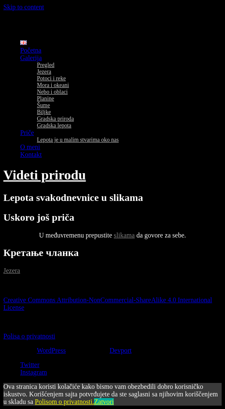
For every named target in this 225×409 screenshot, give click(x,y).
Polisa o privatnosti (29, 336)
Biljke (44, 112)
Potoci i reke (51, 78)
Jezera (44, 72)
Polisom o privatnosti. (64, 401)
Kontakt (31, 154)
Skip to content (23, 7)
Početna (31, 50)
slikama (124, 235)
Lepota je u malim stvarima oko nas (78, 140)
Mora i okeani (53, 85)
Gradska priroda (55, 119)
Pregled (46, 65)
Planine (45, 98)
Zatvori (104, 401)
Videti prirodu (44, 174)
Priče (27, 132)
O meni (30, 146)
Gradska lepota (54, 125)
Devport (120, 350)
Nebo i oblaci (52, 92)
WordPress (51, 350)
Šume (43, 105)
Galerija (31, 57)
